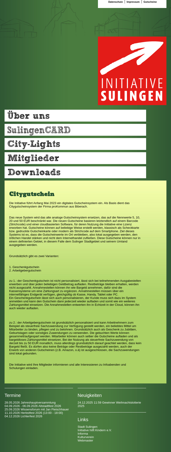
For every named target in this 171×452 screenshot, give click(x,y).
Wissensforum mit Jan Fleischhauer (45, 409)
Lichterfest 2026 (31, 416)
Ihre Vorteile (75, 130)
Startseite (132, 71)
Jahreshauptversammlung (38, 402)
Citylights (75, 144)
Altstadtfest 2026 (49, 406)
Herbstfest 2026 (31, 413)
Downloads (75, 172)
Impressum (133, 1)
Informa (83, 433)
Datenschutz (115, 1)
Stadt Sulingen (87, 426)
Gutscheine (150, 1)
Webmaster (85, 440)
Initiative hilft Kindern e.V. (95, 430)
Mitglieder (75, 158)
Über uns (75, 116)
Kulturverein (86, 437)
